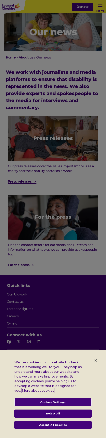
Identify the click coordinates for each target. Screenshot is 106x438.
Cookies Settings (53, 406)
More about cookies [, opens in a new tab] (38, 394)
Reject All (53, 417)
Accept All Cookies (53, 428)
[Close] (95, 364)
